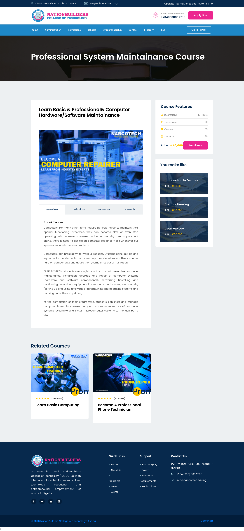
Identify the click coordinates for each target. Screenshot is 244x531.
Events (113, 491)
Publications (148, 486)
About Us (115, 470)
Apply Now (200, 15)
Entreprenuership (112, 29)
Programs (114, 478)
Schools (91, 29)
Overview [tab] (52, 209)
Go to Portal (198, 30)
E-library (149, 29)
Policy (144, 470)
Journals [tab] (129, 209)
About (34, 29)
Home (113, 464)
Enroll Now (195, 145)
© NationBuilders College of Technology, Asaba (63, 521)
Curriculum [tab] (78, 209)
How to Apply (148, 464)
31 (167, 186)
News (113, 486)
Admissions (74, 29)
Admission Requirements (148, 478)
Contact (132, 29)
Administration (52, 29)
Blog (162, 29)
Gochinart (207, 521)
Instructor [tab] (104, 209)
